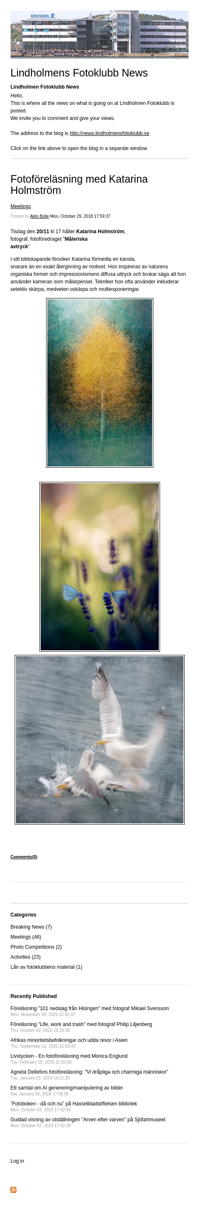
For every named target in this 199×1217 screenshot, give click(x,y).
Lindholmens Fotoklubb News (79, 73)
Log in (17, 1161)
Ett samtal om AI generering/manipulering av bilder (66, 1090)
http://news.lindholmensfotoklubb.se (109, 133)
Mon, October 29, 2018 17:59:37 (80, 216)
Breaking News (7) (31, 927)
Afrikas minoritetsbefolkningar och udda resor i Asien (68, 1043)
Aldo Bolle (39, 216)
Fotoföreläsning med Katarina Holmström (79, 184)
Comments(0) (23, 857)
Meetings (20, 206)
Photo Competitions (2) (36, 947)
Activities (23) (25, 957)
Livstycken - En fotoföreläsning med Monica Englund (69, 1058)
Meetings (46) (25, 937)
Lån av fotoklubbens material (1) (46, 967)
